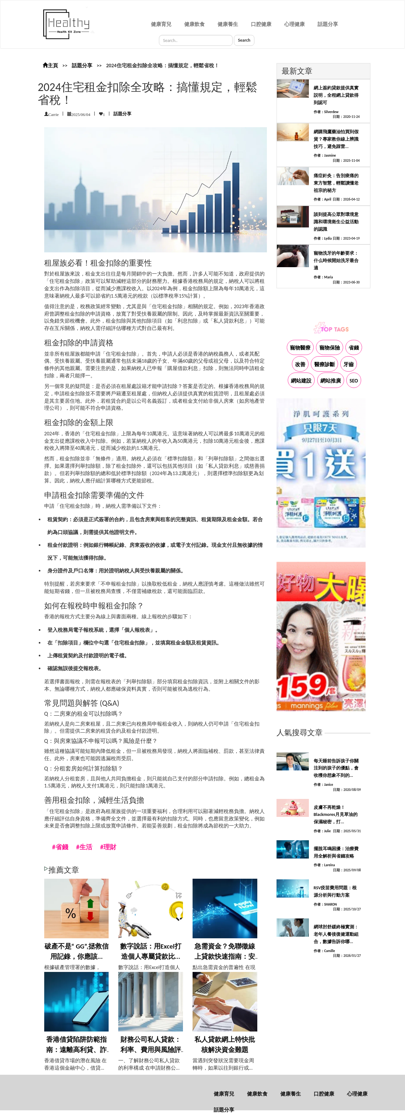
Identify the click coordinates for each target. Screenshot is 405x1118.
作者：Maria (323, 277)
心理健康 (294, 24)
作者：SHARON (325, 904)
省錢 (354, 348)
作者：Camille (324, 951)
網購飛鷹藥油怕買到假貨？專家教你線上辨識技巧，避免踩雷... (336, 139)
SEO (354, 381)
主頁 (50, 65)
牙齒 (348, 364)
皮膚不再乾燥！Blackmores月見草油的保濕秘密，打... (336, 815)
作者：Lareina (324, 865)
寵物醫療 (300, 348)
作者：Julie (322, 831)
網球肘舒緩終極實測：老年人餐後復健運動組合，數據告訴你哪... (336, 934)
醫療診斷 (324, 364)
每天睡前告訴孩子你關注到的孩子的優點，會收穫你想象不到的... (336, 768)
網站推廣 (330, 381)
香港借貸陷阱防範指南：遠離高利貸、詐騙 (76, 1049)
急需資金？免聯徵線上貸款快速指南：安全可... (224, 956)
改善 (300, 364)
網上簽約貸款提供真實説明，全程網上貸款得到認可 (336, 95)
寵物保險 (329, 348)
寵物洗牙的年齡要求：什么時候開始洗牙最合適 (336, 261)
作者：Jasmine (325, 155)
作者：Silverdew (326, 112)
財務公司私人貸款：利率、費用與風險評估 (150, 1049)
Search (244, 40)
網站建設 (301, 381)
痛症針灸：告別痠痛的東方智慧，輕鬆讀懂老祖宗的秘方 (336, 183)
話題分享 (328, 24)
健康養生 (228, 24)
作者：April (322, 199)
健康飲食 (194, 24)
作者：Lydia (323, 238)
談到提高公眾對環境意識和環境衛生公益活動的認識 (336, 222)
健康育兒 (161, 24)
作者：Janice (323, 785)
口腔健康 (261, 24)
